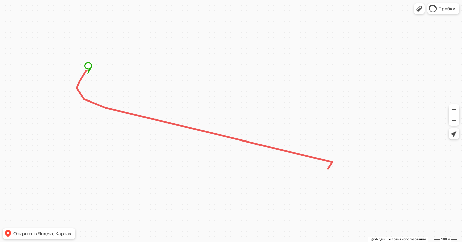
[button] (419, 8)
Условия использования (407, 239)
